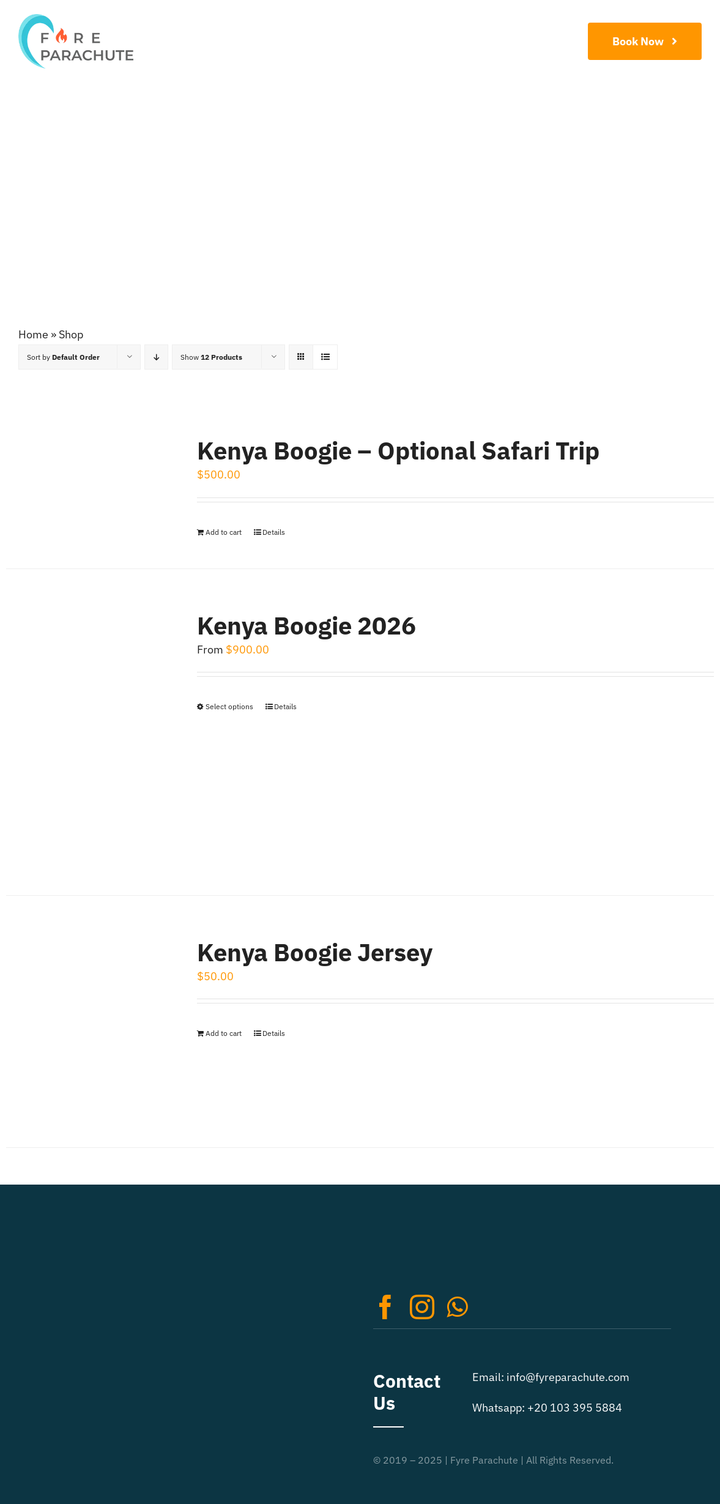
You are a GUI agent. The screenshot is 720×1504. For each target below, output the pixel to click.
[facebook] (385, 1307)
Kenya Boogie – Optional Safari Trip (398, 450)
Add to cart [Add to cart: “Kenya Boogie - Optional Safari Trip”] (224, 532)
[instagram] (422, 1307)
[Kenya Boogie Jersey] (87, 1021)
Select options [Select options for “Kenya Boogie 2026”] (229, 706)
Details (273, 532)
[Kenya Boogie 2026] (87, 732)
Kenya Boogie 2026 (306, 625)
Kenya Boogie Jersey (314, 952)
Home (33, 334)
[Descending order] (156, 357)
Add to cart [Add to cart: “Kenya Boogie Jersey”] (224, 1033)
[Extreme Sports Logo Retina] (75, 19)
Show (211, 357)
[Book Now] (645, 41)
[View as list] (325, 357)
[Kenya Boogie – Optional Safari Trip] (87, 479)
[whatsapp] (457, 1307)
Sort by (63, 357)
